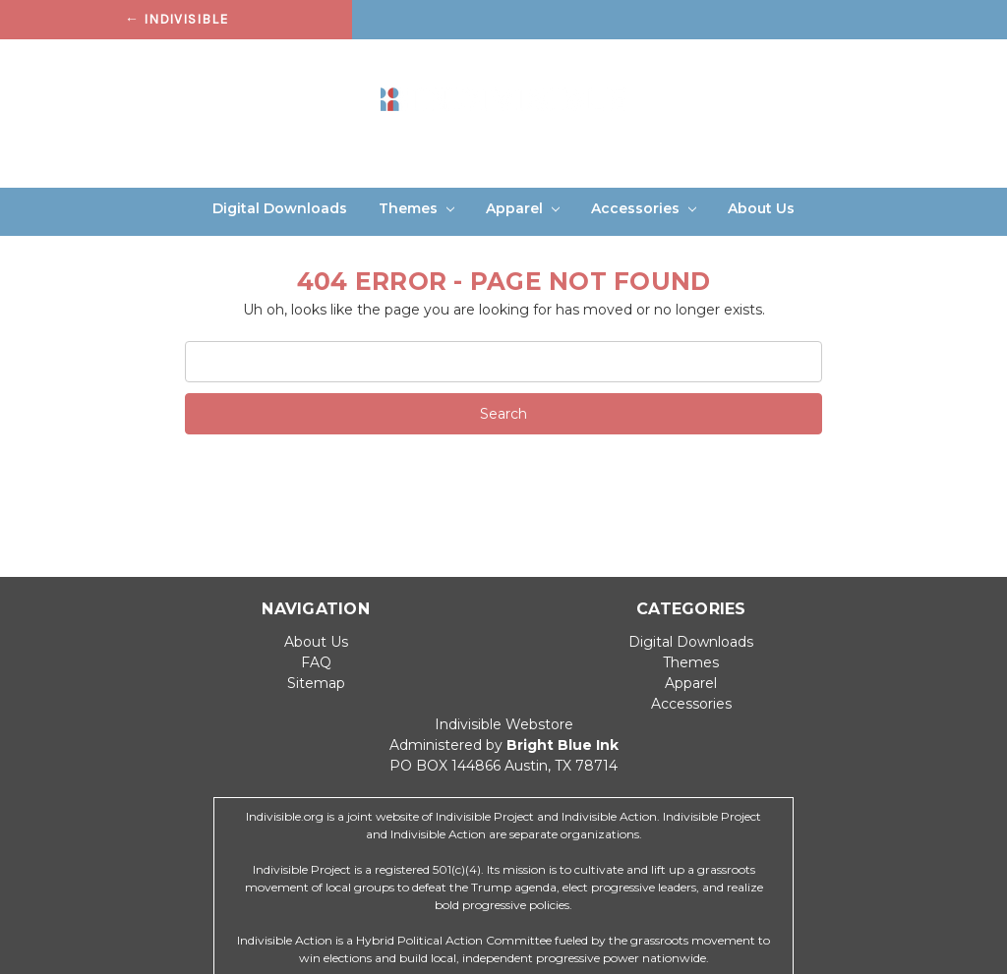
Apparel (523, 208)
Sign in (824, 63)
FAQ (316, 662)
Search (753, 63)
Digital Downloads (279, 208)
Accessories (643, 208)
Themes (416, 208)
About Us (761, 208)
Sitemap (316, 683)
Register (900, 63)
